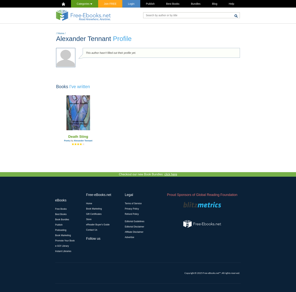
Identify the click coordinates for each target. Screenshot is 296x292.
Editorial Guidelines (134, 221)
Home (61, 33)
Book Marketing (63, 235)
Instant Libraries (63, 251)
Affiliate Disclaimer (134, 232)
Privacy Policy (132, 208)
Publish (150, 3)
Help (231, 3)
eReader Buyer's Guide (97, 224)
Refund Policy (132, 214)
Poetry (67, 140)
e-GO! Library (62, 246)
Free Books (61, 209)
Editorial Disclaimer (134, 226)
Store (89, 219)
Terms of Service (133, 203)
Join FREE (110, 3)
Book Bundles (62, 219)
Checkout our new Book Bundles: (148, 174)
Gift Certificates (94, 214)
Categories (84, 3)
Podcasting (60, 230)
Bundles (195, 3)
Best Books (173, 3)
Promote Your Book (65, 240)
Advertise (129, 237)
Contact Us (91, 230)
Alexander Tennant (83, 140)
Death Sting (78, 137)
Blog (214, 3)
